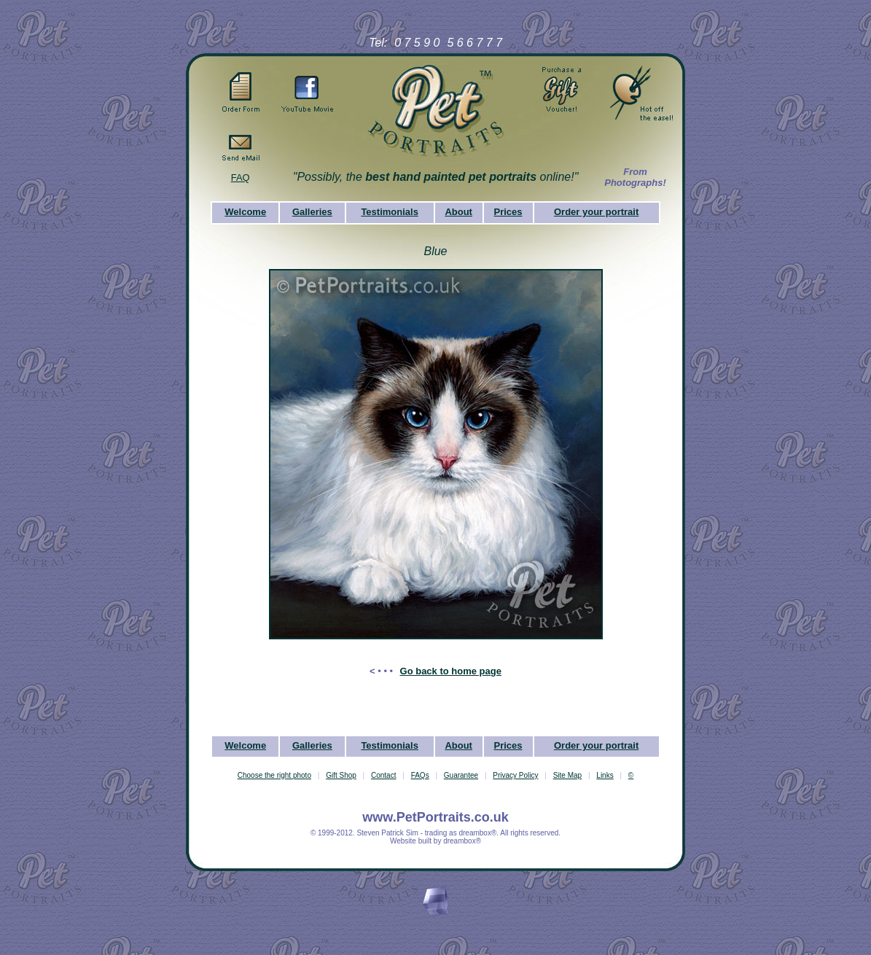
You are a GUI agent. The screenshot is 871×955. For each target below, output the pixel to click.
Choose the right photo (274, 775)
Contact (383, 775)
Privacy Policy (515, 775)
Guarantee (461, 775)
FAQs (420, 775)
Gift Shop (341, 775)
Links (604, 775)
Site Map (567, 775)
